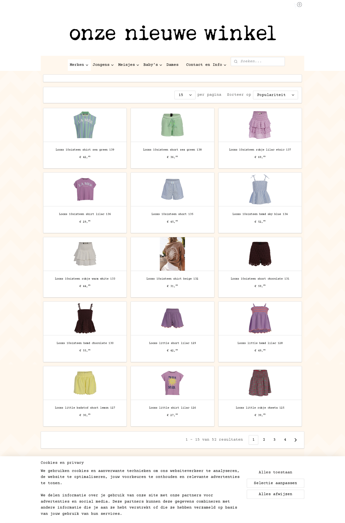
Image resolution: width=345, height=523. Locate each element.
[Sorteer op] (275, 95)
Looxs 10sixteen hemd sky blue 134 (260, 214)
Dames (172, 65)
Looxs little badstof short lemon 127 (85, 408)
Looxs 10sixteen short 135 (172, 214)
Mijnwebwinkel (236, 514)
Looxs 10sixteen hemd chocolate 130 (85, 343)
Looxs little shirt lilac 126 (172, 408)
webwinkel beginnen (187, 514)
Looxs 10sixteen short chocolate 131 (260, 279)
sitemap (151, 514)
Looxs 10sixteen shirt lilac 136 (85, 214)
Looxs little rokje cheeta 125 (260, 408)
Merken (79, 65)
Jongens (103, 65)
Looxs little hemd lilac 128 (260, 343)
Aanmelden (58, 491)
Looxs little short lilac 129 (172, 343)
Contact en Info (206, 65)
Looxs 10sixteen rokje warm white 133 (85, 279)
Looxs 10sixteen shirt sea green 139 (85, 150)
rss (164, 514)
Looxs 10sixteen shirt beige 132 (172, 279)
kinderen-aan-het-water (221, 469)
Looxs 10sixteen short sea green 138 (172, 150)
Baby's (153, 65)
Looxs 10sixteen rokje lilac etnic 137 (260, 150)
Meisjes (129, 65)
